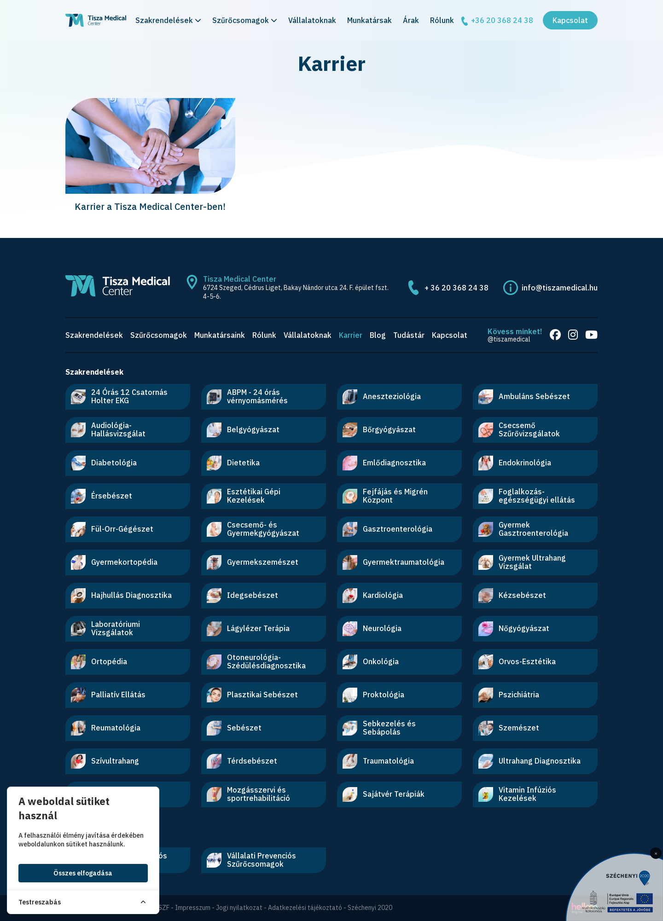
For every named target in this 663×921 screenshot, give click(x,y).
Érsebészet (101, 496)
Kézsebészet (512, 595)
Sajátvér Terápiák (384, 794)
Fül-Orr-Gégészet (112, 529)
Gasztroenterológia (387, 529)
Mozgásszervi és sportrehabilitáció (248, 794)
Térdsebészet (242, 761)
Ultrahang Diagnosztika (529, 761)
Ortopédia (99, 662)
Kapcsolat (570, 20)
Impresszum (192, 908)
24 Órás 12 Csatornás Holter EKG (119, 396)
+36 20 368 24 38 (496, 21)
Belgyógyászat (243, 430)
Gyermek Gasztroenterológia (523, 529)
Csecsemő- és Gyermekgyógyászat (253, 529)
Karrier (350, 335)
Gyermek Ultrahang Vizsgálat (522, 562)
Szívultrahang (105, 761)
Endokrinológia (514, 463)
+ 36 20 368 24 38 (457, 288)
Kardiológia (373, 595)
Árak (411, 20)
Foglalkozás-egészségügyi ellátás (526, 495)
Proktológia (373, 695)
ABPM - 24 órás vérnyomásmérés (247, 396)
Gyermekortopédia (114, 562)
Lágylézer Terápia (248, 628)
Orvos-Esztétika (517, 662)
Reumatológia (105, 728)
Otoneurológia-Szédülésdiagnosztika (256, 661)
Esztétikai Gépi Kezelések (243, 495)
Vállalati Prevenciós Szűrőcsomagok (251, 860)
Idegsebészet (242, 595)
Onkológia (371, 662)
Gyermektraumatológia (393, 562)
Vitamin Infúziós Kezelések (517, 794)
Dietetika (233, 463)
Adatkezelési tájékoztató (305, 908)
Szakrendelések (168, 20)
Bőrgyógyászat (379, 430)
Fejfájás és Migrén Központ (385, 495)
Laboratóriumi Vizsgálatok (105, 628)
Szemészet (508, 728)
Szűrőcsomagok (244, 20)
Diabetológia (104, 463)
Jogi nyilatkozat (239, 908)
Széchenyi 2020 (370, 908)
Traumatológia (378, 761)
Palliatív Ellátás (108, 695)
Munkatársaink (219, 335)
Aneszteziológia (382, 396)
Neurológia (372, 628)
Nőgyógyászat (513, 628)
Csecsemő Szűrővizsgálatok (519, 429)
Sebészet (234, 728)
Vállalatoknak (312, 20)
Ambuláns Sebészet (524, 396)
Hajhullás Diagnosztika (121, 595)
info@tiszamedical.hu (560, 288)
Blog (378, 335)
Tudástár (409, 335)
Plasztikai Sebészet (252, 695)
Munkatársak (369, 20)
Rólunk (442, 20)
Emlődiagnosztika (384, 463)
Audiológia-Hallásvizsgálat (108, 429)
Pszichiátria (508, 695)
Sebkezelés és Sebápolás (379, 727)
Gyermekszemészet (252, 562)
